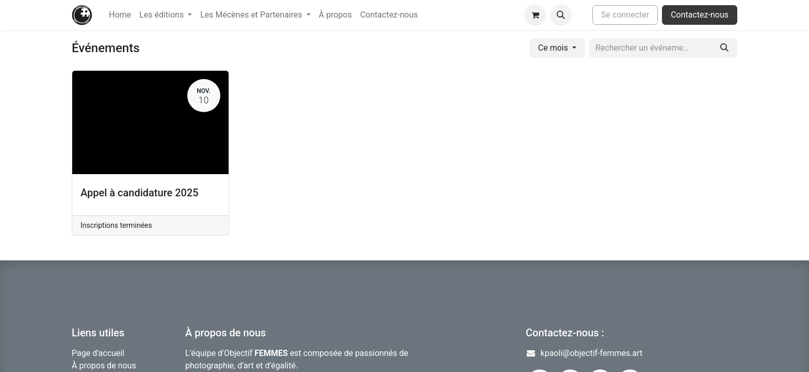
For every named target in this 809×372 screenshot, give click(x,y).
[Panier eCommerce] (535, 15)
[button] (561, 15)
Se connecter (625, 15)
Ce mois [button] (554, 48)
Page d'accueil (98, 353)
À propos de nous (104, 365)
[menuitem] (120, 15)
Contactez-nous (700, 15)
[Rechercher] (724, 48)
